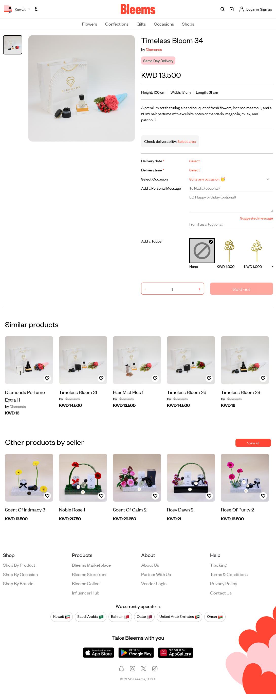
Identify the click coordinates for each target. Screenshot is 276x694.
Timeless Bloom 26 (186, 392)
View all (253, 442)
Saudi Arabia (90, 616)
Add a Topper (152, 241)
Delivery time (152, 169)
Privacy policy (223, 583)
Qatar (144, 616)
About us (150, 565)
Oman (215, 616)
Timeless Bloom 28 (240, 392)
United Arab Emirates (179, 616)
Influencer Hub (85, 592)
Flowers (89, 24)
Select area (186, 141)
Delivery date (152, 160)
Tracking (218, 565)
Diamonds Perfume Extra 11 (25, 396)
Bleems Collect (86, 583)
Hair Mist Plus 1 (128, 392)
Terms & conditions (229, 574)
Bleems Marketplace (91, 565)
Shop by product (19, 565)
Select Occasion (154, 179)
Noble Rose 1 (72, 509)
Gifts (141, 24)
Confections (116, 24)
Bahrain (120, 616)
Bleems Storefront (89, 574)
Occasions (164, 24)
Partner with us (156, 574)
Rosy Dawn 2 (180, 509)
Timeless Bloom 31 (78, 392)
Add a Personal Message (161, 188)
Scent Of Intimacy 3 (25, 509)
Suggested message (256, 218)
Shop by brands (18, 583)
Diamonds (154, 49)
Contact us (221, 592)
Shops (188, 24)
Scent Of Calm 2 (129, 509)
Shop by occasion (20, 574)
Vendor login (154, 583)
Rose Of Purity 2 (237, 509)
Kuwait (61, 616)
